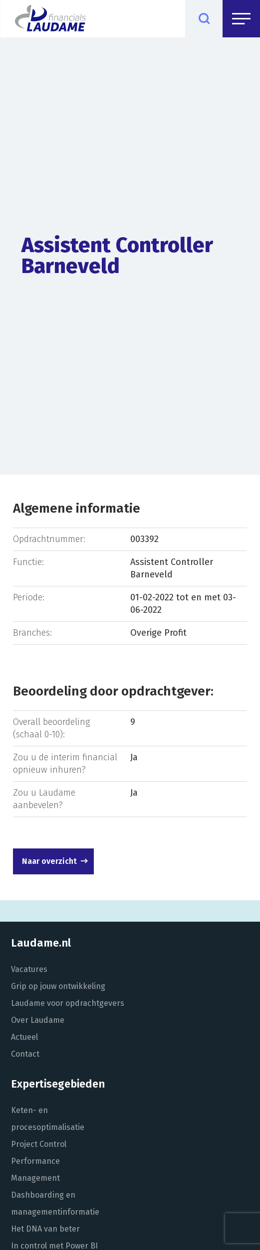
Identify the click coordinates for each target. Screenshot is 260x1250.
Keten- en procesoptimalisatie (47, 1119)
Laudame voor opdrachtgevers (67, 1003)
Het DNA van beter (45, 1229)
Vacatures (29, 969)
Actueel (24, 1037)
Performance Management (35, 1169)
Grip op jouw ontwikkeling (58, 986)
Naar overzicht (49, 861)
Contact (25, 1054)
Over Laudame (37, 1020)
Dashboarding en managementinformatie (55, 1203)
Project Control (38, 1144)
